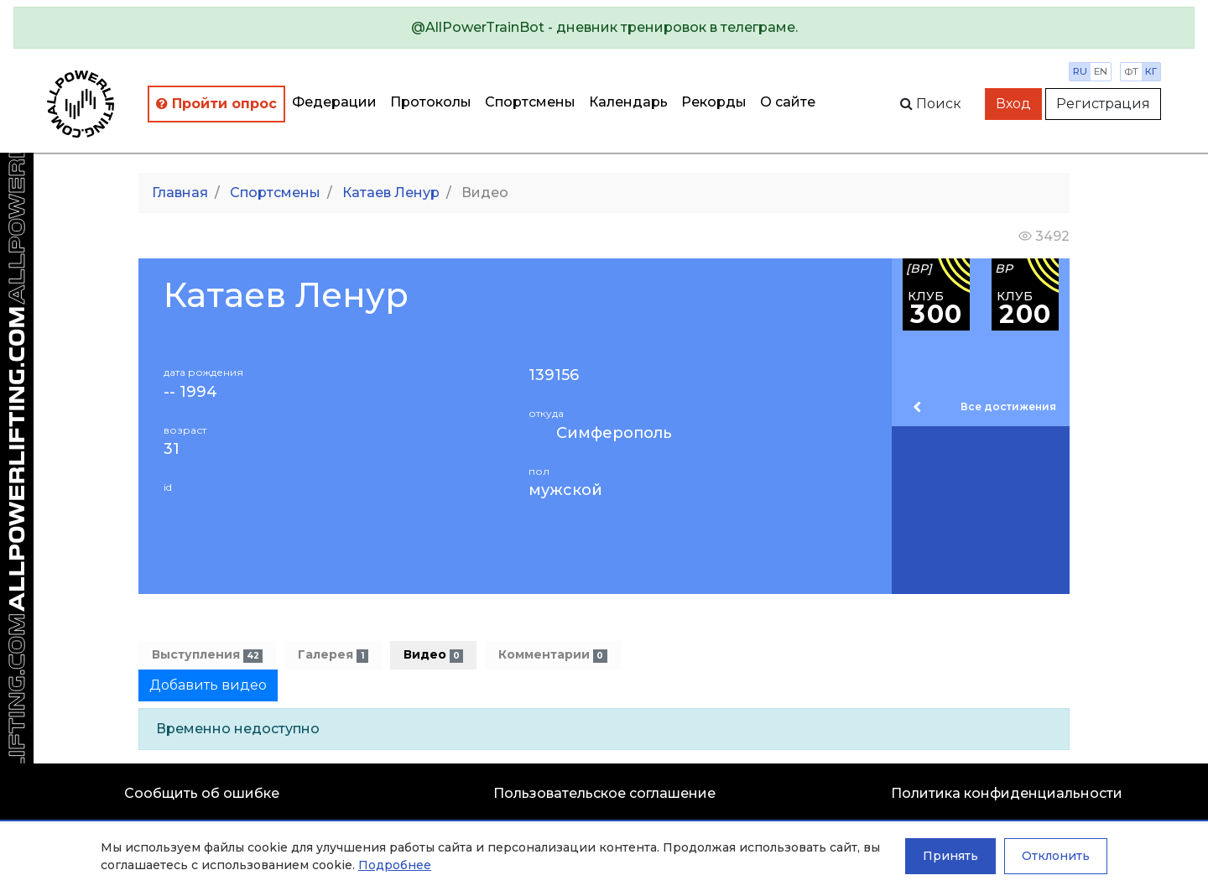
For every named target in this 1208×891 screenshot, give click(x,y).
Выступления (207, 655)
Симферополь (614, 433)
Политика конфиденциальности (1006, 793)
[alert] (604, 28)
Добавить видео (208, 685)
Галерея (332, 655)
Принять (950, 855)
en (1100, 71)
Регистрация (1103, 104)
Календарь (628, 102)
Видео (433, 655)
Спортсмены (530, 102)
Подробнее (394, 865)
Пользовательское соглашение (604, 793)
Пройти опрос (216, 104)
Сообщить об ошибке (201, 793)
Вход (1013, 104)
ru (1080, 71)
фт (1131, 71)
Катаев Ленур (391, 193)
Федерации (334, 102)
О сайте (787, 102)
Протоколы (430, 102)
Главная (180, 193)
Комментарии (552, 655)
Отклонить (1056, 855)
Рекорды (714, 102)
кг (1151, 71)
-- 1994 (190, 392)
